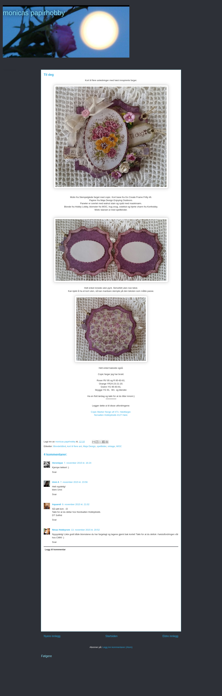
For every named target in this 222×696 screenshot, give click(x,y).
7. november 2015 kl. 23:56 (74, 482)
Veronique (57, 463)
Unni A (55, 482)
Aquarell (56, 504)
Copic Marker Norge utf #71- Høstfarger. (111, 412)
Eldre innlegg (170, 636)
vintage (111, 446)
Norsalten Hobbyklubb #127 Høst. (111, 415)
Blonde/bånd (59, 446)
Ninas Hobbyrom (61, 529)
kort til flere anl (74, 446)
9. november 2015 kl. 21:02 (75, 504)
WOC (119, 446)
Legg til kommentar (55, 549)
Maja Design (89, 446)
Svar (54, 472)
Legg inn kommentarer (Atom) (118, 647)
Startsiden (111, 636)
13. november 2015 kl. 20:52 (85, 529)
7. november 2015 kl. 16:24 (77, 463)
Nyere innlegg (52, 636)
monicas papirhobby (34, 13)
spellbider (101, 446)
